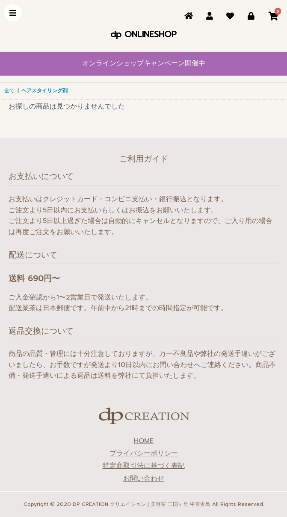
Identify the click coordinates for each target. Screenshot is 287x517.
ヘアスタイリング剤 (44, 90)
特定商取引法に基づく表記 (144, 466)
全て (9, 90)
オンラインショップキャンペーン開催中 (143, 63)
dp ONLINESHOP (143, 34)
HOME (144, 441)
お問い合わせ (143, 479)
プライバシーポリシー (143, 453)
